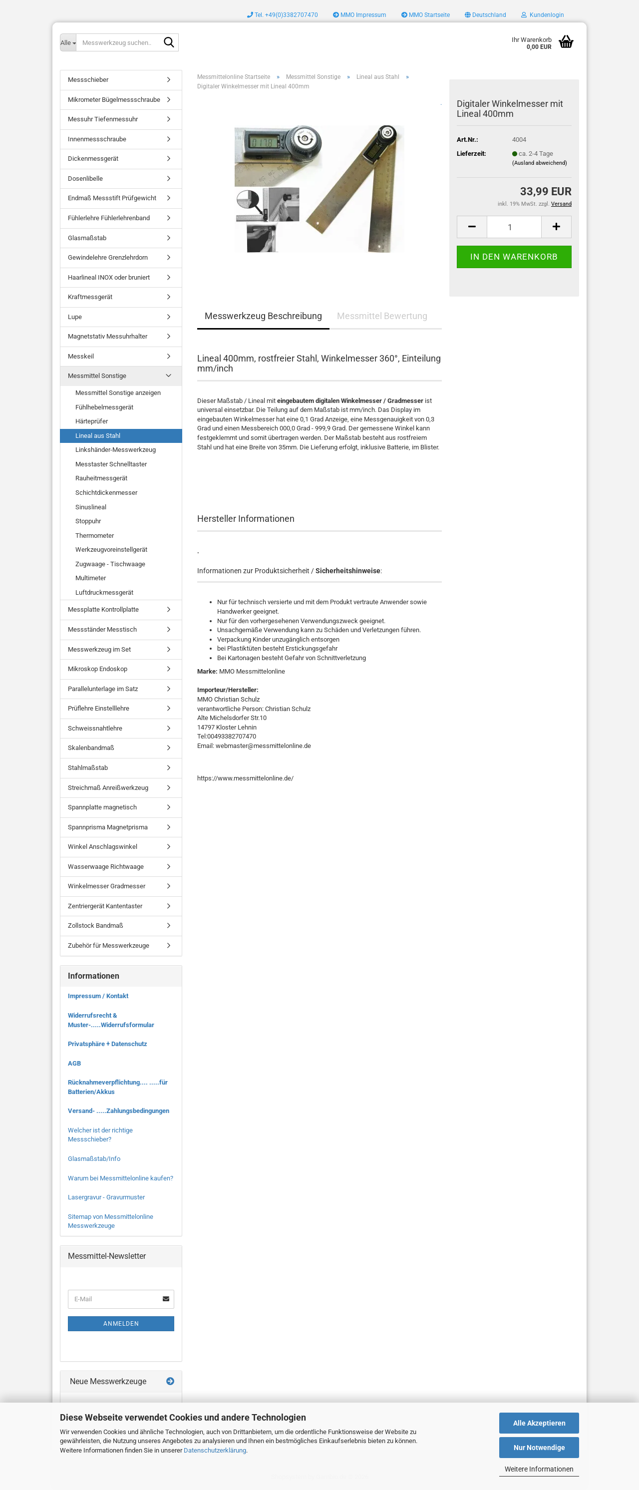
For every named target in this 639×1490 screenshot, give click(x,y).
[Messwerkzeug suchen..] (68, 42)
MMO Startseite (425, 14)
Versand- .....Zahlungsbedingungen (118, 1111)
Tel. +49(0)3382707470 (282, 14)
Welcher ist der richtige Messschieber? (100, 1134)
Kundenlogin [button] (542, 14)
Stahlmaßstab (88, 767)
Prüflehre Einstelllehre (98, 708)
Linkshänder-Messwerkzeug (115, 449)
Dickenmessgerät (93, 158)
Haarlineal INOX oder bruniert (109, 277)
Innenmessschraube (97, 139)
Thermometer (94, 535)
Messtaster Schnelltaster (111, 464)
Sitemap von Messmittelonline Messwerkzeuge (110, 1221)
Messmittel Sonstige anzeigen (118, 392)
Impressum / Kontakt (98, 996)
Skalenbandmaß (91, 747)
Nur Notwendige (539, 1448)
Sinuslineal (90, 507)
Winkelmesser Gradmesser (106, 886)
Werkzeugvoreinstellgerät (111, 549)
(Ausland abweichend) (539, 163)
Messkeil (81, 356)
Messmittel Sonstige (97, 375)
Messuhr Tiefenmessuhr (103, 119)
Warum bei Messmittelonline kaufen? (120, 1178)
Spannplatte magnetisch (102, 807)
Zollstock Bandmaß (95, 925)
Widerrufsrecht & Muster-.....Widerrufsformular (111, 1020)
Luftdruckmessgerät (104, 592)
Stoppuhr (88, 521)
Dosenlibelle (85, 178)
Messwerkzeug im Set (99, 649)
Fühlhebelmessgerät (104, 407)
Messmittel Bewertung (382, 316)
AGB (74, 1063)
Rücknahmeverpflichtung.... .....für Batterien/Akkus (118, 1087)
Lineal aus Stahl (97, 435)
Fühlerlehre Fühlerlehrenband (109, 218)
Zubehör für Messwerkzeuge (108, 945)
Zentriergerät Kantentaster (105, 906)
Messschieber (88, 79)
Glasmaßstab (87, 238)
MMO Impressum (359, 14)
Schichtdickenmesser (106, 492)
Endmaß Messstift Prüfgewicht (112, 198)
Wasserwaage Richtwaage (106, 866)
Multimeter (90, 578)
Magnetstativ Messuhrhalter (107, 336)
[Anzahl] (514, 227)
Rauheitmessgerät (101, 478)
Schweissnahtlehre (95, 728)
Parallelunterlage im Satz (103, 689)
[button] (485, 14)
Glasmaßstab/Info (94, 1158)
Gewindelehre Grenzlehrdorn (108, 257)
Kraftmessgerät (90, 297)
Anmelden (121, 1323)
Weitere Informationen (539, 1469)
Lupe (75, 317)
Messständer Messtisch (102, 629)
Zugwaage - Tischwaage (110, 564)
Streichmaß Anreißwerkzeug (108, 787)
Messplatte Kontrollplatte (103, 609)
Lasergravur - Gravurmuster (106, 1197)
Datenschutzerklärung (215, 1450)
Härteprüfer (91, 421)
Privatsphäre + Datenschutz (107, 1044)
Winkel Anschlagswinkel (102, 846)
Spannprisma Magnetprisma (108, 827)
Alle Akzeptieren (539, 1423)
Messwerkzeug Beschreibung (263, 316)
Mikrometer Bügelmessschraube (114, 99)
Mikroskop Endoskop (97, 669)
